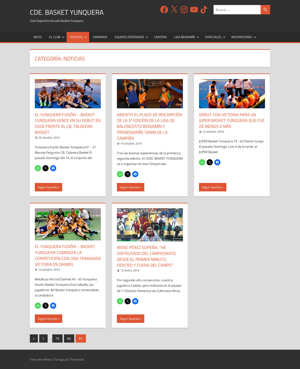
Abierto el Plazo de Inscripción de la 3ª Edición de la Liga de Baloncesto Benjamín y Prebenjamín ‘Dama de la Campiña (149, 126)
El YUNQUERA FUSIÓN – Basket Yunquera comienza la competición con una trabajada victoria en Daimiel (68, 255)
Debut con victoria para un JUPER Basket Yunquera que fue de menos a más (232, 120)
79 (57, 338)
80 (69, 338)
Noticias (78, 37)
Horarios (100, 37)
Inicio (37, 37)
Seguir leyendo (47, 187)
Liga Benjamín (186, 37)
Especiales (215, 37)
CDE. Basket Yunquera (67, 12)
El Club (56, 37)
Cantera (160, 37)
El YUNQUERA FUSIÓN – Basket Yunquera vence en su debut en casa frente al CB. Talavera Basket (68, 123)
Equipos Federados (131, 37)
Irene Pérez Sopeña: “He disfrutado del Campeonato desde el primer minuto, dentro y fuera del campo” (146, 256)
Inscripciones (243, 37)
